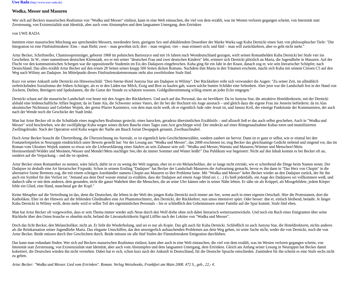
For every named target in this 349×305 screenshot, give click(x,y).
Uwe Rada (20, 2)
